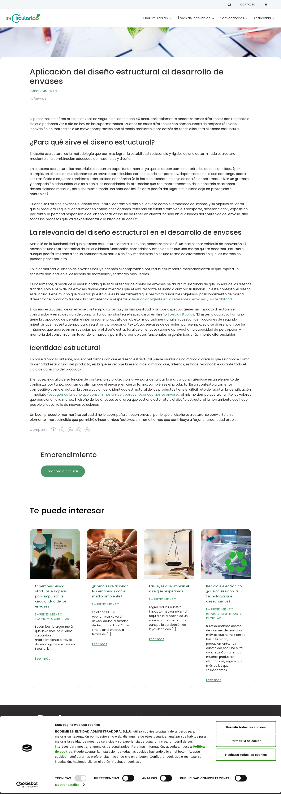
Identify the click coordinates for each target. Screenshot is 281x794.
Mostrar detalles (67, 785)
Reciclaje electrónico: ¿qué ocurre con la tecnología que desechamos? (224, 594)
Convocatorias (232, 18)
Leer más (42, 658)
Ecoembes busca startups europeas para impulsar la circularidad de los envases (51, 596)
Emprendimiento (43, 91)
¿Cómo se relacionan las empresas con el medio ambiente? (110, 591)
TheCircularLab (155, 18)
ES (266, 4)
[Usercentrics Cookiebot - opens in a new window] (27, 786)
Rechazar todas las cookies (246, 755)
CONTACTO (247, 4)
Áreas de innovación (194, 18)
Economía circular (62, 471)
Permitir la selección (245, 742)
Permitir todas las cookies (246, 728)
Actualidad (262, 18)
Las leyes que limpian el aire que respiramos (169, 589)
